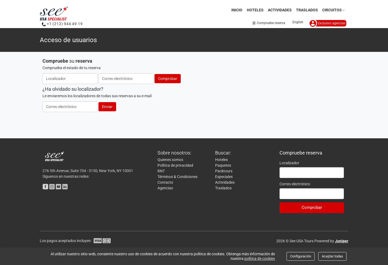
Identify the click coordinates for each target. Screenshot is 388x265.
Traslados (307, 10)
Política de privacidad (175, 165)
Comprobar (167, 78)
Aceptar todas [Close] (332, 256)
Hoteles (255, 10)
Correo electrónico (295, 184)
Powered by (331, 241)
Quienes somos (170, 159)
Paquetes (223, 165)
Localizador (289, 163)
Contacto (165, 182)
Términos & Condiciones (177, 177)
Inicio (236, 10)
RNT (161, 171)
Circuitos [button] (334, 10)
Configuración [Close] (300, 256)
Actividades (280, 10)
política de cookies (259, 258)
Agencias (165, 188)
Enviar (107, 107)
